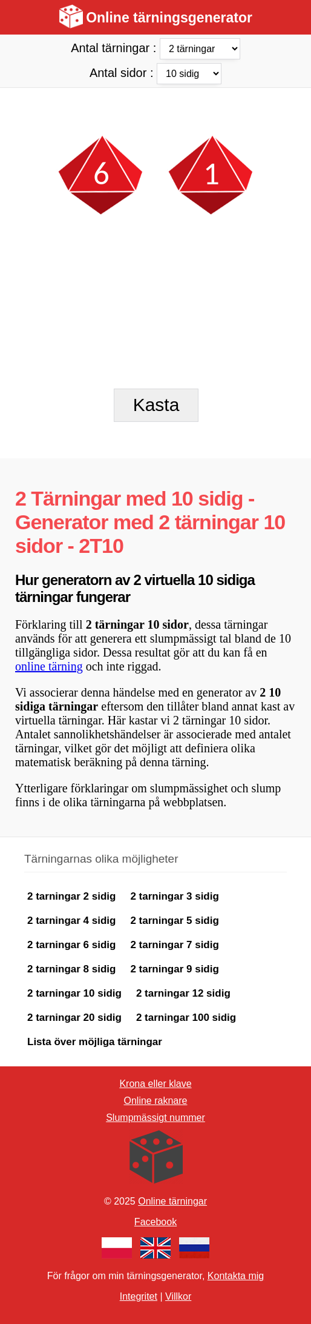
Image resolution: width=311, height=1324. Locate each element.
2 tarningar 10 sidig (74, 993)
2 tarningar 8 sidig (71, 969)
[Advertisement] (155, 109)
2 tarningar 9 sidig (174, 969)
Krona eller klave (155, 1083)
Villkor (178, 1296)
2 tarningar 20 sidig (74, 1017)
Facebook (155, 1222)
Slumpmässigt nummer (155, 1117)
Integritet (138, 1296)
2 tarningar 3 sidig (174, 896)
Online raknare (156, 1100)
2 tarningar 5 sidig (174, 920)
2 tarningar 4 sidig (71, 920)
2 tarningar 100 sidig (186, 1017)
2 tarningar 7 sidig (174, 945)
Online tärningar (172, 1201)
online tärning (49, 666)
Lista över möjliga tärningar (94, 1042)
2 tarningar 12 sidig (183, 993)
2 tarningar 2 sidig (71, 896)
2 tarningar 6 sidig (71, 945)
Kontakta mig (236, 1276)
